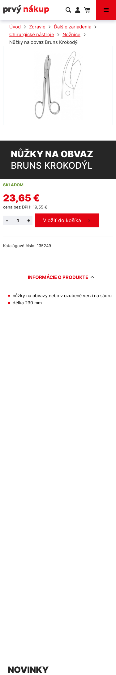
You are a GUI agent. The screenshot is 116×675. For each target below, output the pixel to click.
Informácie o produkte (59, 277)
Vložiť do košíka (62, 220)
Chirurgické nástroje (31, 34)
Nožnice (71, 34)
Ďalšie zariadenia (72, 27)
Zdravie (37, 27)
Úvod (15, 27)
